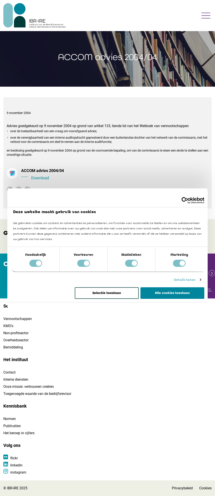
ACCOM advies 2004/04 (114, 174)
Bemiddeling (13, 347)
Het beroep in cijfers (18, 433)
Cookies (205, 488)
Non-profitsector (15, 333)
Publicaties (12, 426)
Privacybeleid (182, 488)
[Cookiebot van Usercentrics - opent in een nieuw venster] (184, 200)
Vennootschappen (17, 319)
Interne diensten (15, 379)
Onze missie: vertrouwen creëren (28, 386)
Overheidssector (15, 340)
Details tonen (185, 280)
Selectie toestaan (106, 293)
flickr (14, 458)
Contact (9, 372)
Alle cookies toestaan (172, 293)
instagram (18, 472)
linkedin (16, 465)
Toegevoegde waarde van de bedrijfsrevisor (37, 394)
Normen (9, 419)
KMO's (8, 326)
